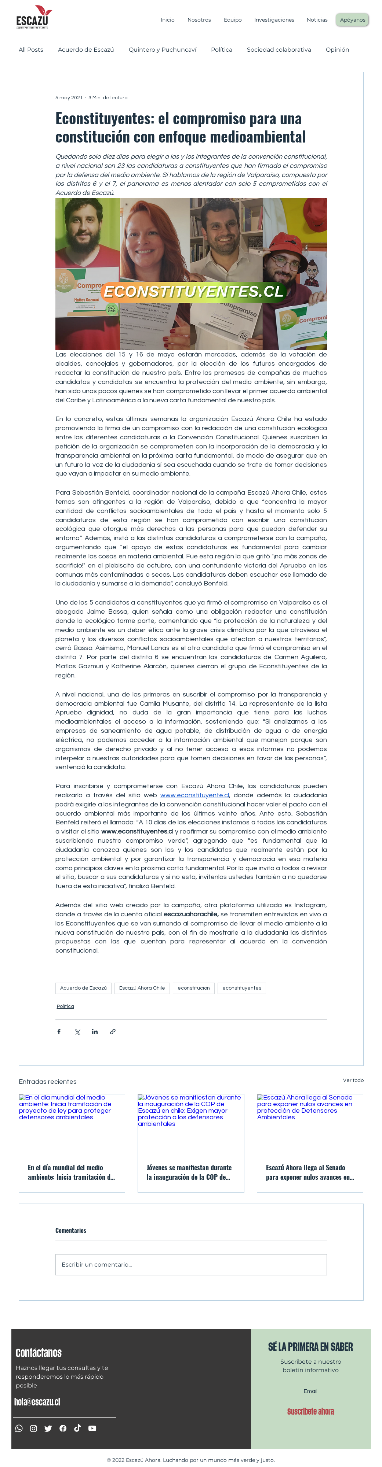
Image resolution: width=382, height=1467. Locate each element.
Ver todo (353, 1080)
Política (221, 49)
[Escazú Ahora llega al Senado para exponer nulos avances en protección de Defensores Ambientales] (310, 1124)
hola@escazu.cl (37, 1402)
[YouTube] (92, 1428)
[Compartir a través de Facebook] (58, 1031)
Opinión (337, 49)
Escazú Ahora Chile (142, 988)
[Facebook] (63, 1428)
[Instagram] (33, 1428)
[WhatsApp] (18, 1428)
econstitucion (194, 988)
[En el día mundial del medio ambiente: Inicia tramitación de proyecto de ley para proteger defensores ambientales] (72, 1124)
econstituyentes (241, 988)
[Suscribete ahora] (310, 1411)
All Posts (31, 49)
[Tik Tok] (77, 1428)
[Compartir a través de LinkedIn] (94, 1031)
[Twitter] (48, 1428)
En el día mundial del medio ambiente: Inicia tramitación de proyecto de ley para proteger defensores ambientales (70, 1172)
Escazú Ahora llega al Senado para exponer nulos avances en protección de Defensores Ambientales (308, 1172)
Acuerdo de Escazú (86, 49)
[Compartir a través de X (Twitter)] (76, 1031)
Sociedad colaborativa (279, 49)
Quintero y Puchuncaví (162, 49)
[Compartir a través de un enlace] (112, 1031)
